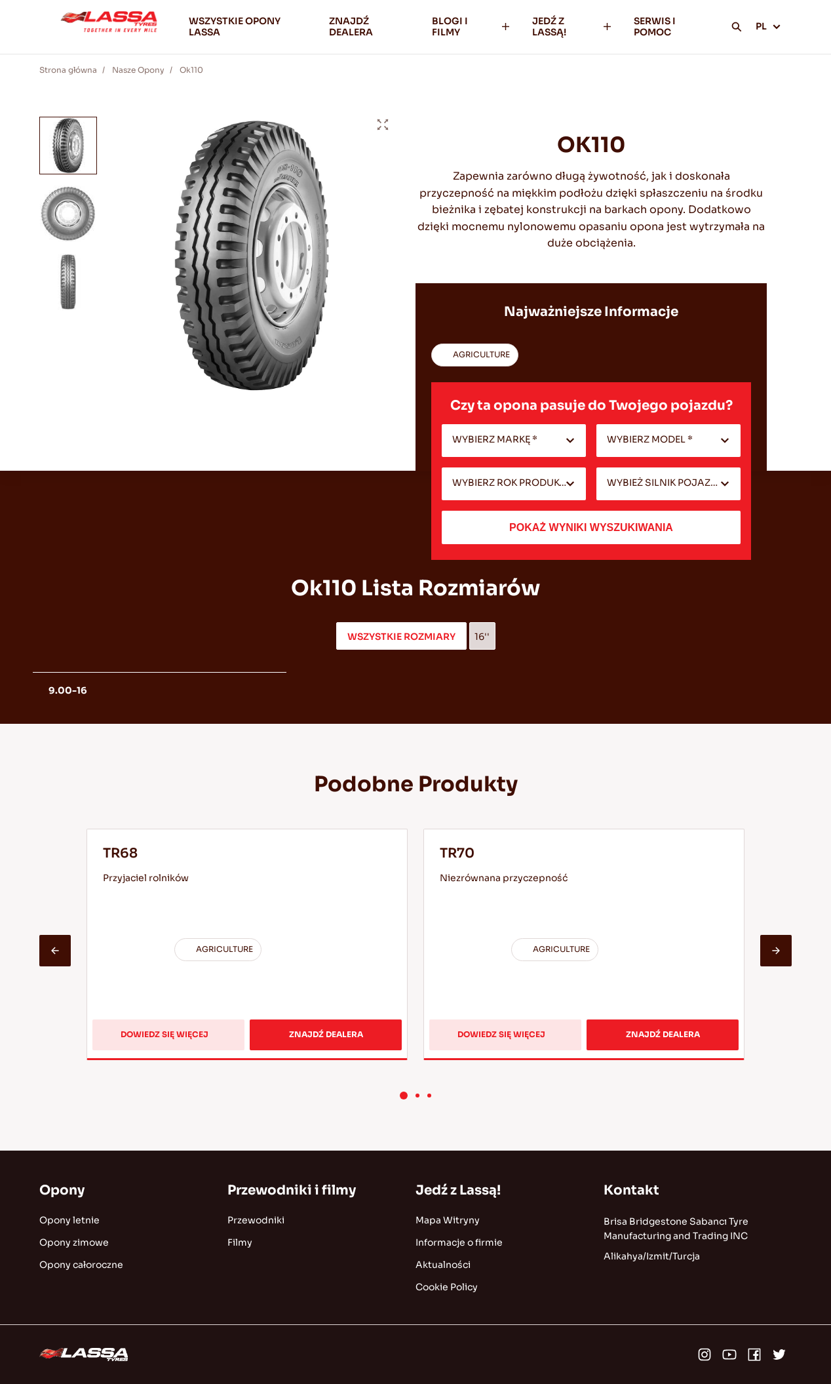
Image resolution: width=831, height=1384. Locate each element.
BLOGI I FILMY (471, 26)
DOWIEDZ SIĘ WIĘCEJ (168, 1039)
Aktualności (443, 1265)
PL (768, 26)
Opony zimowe (74, 1242)
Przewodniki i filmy (291, 1190)
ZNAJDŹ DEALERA (351, 26)
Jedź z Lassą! (458, 1190)
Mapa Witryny (448, 1220)
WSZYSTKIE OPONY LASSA (234, 26)
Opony (62, 1190)
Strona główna (68, 70)
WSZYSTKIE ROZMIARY (401, 637)
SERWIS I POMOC (655, 26)
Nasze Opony (138, 70)
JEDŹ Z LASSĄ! (572, 26)
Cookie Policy (447, 1287)
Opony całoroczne (81, 1265)
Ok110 (191, 70)
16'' (482, 637)
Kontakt (631, 1190)
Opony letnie (69, 1220)
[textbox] (514, 440)
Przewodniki (255, 1220)
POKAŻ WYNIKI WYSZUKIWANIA (591, 527)
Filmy (239, 1242)
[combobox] (514, 440)
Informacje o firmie (459, 1242)
